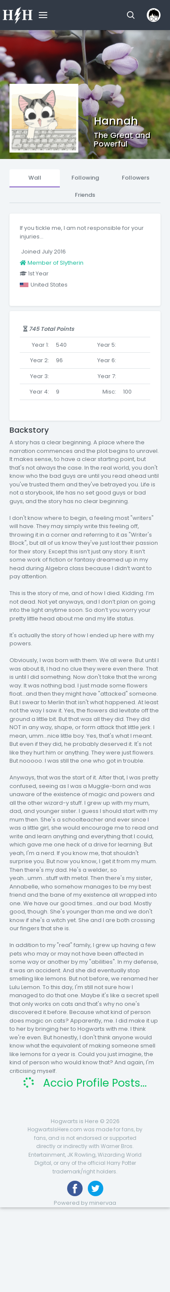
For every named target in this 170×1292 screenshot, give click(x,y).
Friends (85, 195)
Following (85, 178)
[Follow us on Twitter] (95, 1188)
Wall (34, 178)
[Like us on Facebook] (75, 1188)
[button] (131, 15)
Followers (135, 178)
